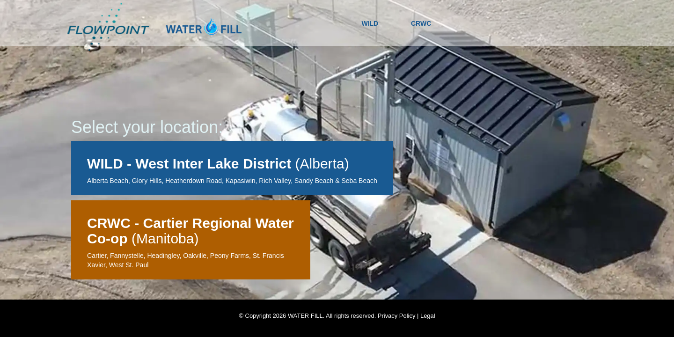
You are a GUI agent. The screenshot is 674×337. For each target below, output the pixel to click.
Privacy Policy (397, 315)
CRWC (421, 23)
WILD (369, 23)
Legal (427, 315)
